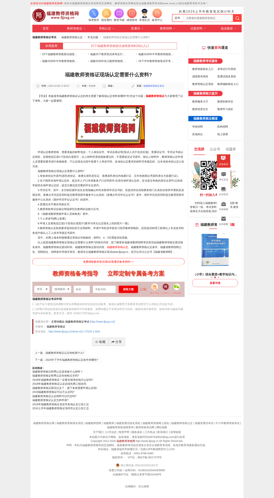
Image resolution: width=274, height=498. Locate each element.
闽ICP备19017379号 (150, 457)
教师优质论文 (200, 109)
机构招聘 (222, 126)
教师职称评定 (225, 101)
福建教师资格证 (155, 96)
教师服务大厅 (200, 101)
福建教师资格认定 (72, 37)
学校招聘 (197, 126)
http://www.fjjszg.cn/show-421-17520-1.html (74, 331)
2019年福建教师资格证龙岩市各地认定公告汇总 (60, 404)
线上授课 (222, 134)
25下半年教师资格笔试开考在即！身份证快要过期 (156, 61)
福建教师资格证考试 (44, 37)
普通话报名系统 (226, 76)
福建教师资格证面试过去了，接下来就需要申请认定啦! (64, 387)
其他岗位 (197, 134)
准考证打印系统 (226, 69)
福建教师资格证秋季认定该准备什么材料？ (57, 371)
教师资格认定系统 (202, 84)
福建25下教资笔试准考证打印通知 (108, 54)
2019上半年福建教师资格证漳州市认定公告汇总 (60, 408)
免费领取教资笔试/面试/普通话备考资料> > (108, 261)
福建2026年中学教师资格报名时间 (156, 54)
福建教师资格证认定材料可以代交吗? (54, 396)
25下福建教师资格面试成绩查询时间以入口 (120, 46)
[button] (211, 277)
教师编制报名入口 (228, 84)
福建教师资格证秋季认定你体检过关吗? (55, 375)
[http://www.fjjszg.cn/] (102, 321)
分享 (117, 342)
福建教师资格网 (125, 440)
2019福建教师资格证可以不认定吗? (53, 391)
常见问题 (93, 37)
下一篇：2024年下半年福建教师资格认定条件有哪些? (66, 359)
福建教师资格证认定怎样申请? (50, 400)
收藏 (100, 342)
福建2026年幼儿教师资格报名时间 (108, 61)
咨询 (177, 17)
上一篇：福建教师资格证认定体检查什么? (59, 352)
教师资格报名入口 (202, 69)
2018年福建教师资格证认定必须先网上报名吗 (59, 383)
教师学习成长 (225, 109)
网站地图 (161, 427)
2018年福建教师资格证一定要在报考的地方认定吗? (62, 379)
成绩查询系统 (200, 76)
